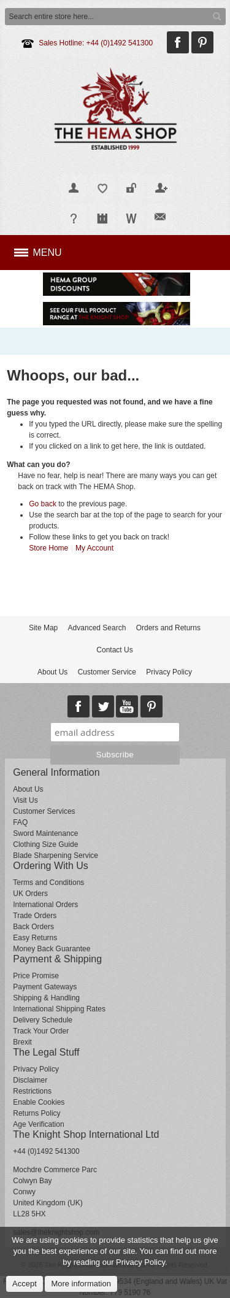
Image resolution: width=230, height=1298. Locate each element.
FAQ (20, 822)
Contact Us (114, 650)
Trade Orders (34, 915)
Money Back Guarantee (51, 949)
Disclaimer (30, 1080)
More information (81, 1283)
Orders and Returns (168, 628)
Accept (24, 1283)
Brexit (22, 1042)
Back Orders (33, 926)
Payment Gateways (45, 987)
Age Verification (38, 1124)
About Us (52, 672)
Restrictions (32, 1091)
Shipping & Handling (46, 998)
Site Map (43, 628)
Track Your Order (41, 1031)
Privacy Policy (169, 672)
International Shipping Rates (59, 1009)
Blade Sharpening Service (55, 855)
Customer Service (107, 672)
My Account (94, 548)
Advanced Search (97, 628)
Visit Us (25, 800)
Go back (42, 504)
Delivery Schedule (42, 1020)
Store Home (48, 548)
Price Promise (36, 976)
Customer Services (44, 811)
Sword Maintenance (45, 833)
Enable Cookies (38, 1102)
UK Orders (30, 893)
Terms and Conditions (48, 882)
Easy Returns (35, 937)
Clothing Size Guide (45, 844)
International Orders (45, 904)
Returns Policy (36, 1113)
